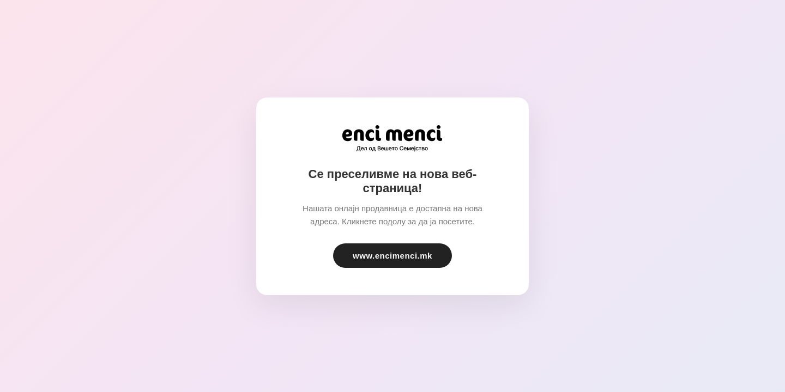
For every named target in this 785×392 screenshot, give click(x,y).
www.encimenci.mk (392, 255)
